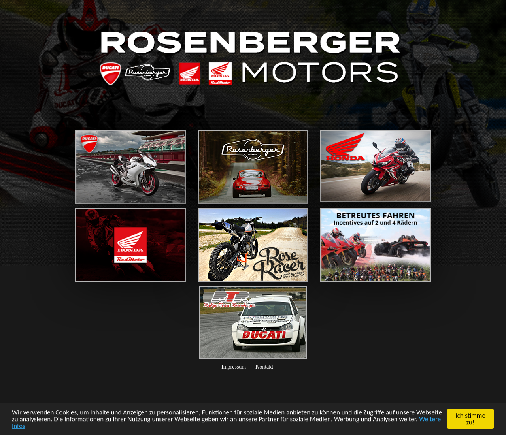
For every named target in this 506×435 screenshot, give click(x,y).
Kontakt (264, 367)
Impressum (233, 367)
